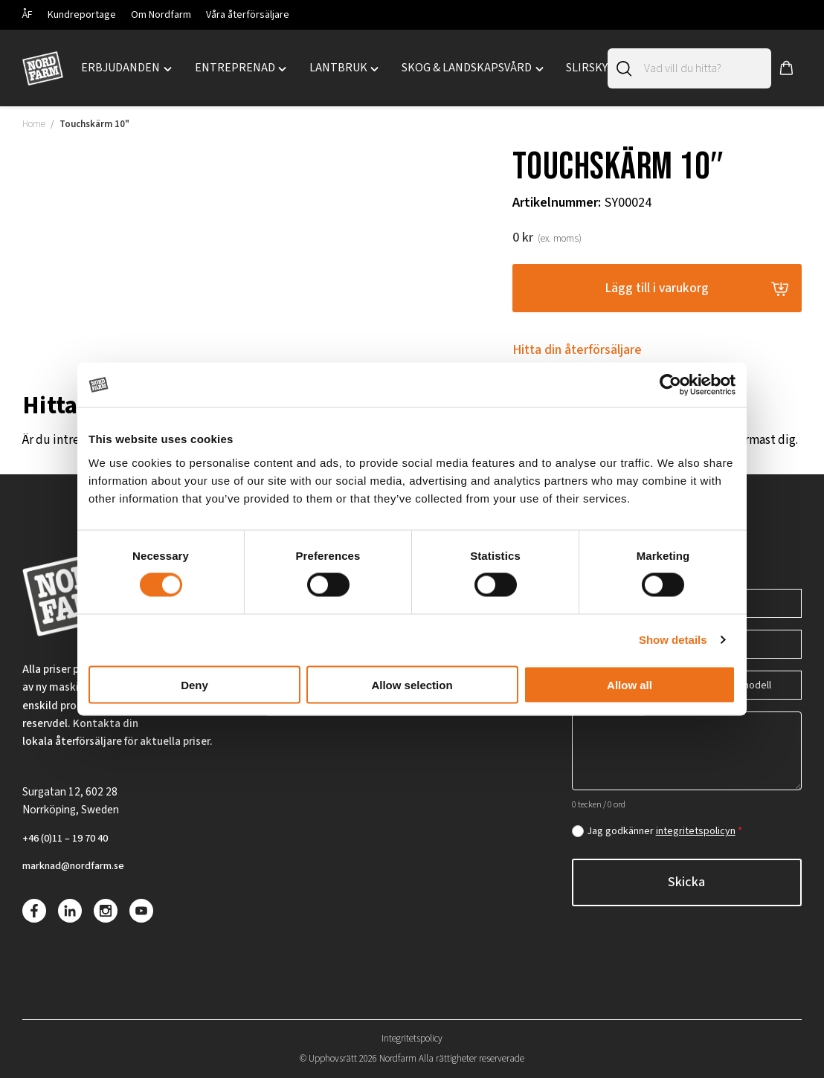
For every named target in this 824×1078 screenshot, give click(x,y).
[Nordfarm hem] (42, 68)
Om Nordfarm (161, 14)
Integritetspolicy (412, 1038)
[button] (786, 68)
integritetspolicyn (696, 828)
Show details (673, 639)
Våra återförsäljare (247, 14)
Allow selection (411, 684)
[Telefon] (748, 600)
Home (33, 124)
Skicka (686, 879)
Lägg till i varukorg (657, 288)
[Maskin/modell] (748, 682)
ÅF (27, 14)
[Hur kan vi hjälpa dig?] (687, 748)
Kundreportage (82, 14)
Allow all (629, 684)
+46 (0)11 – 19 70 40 (70, 836)
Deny (194, 684)
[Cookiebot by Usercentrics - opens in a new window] (670, 385)
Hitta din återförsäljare (577, 351)
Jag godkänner (664, 828)
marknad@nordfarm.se (78, 865)
